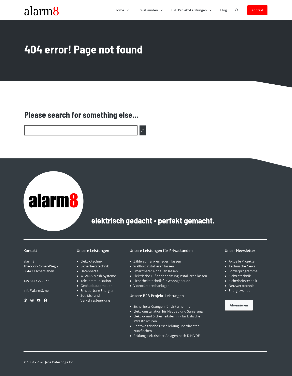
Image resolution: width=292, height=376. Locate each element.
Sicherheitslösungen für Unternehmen (162, 306)
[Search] (143, 130)
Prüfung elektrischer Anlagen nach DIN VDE (166, 335)
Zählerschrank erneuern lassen (157, 261)
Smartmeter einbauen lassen (155, 271)
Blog (223, 10)
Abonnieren (239, 305)
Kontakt (257, 10)
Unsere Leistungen (93, 250)
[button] (236, 10)
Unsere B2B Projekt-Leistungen (157, 295)
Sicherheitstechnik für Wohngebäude (161, 281)
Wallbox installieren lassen (153, 266)
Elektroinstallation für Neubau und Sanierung (168, 311)
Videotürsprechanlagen (151, 285)
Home (124, 10)
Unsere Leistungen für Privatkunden (161, 250)
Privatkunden (152, 10)
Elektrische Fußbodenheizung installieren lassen (170, 276)
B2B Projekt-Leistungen (193, 10)
